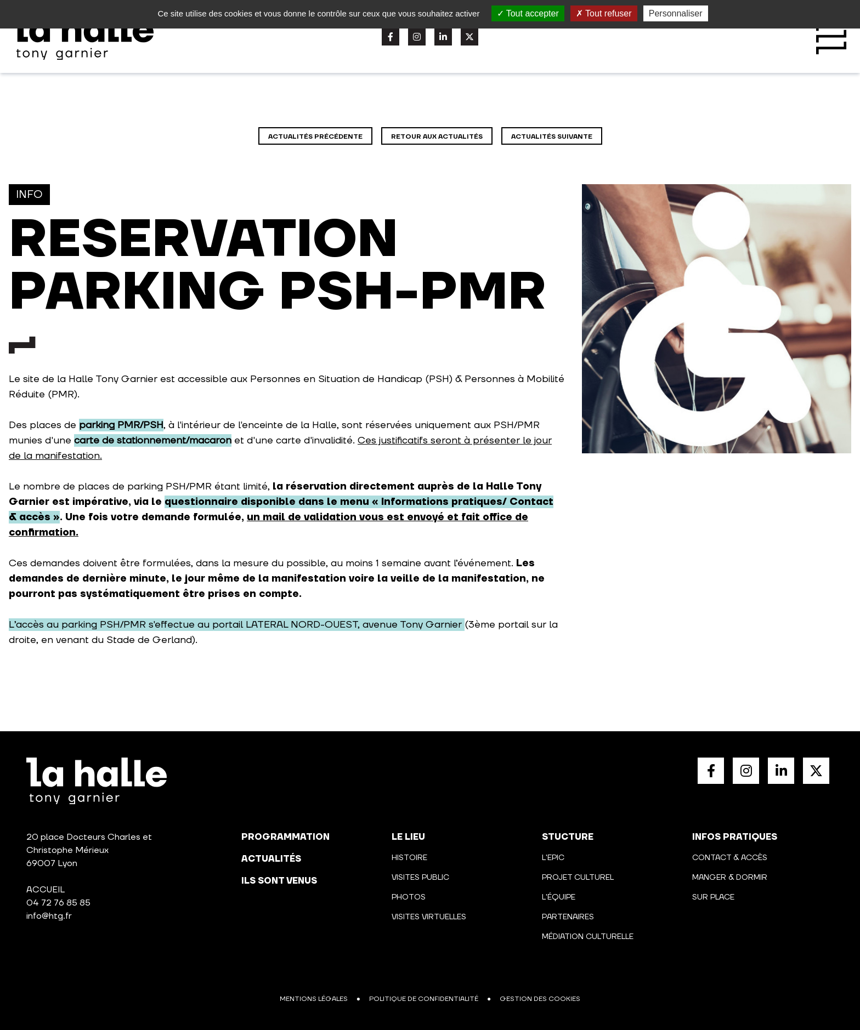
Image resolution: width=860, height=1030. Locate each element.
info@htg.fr (49, 916)
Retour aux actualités (437, 137)
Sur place (713, 897)
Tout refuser (604, 13)
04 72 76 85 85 (58, 902)
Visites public (420, 878)
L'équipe (558, 897)
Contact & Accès (729, 858)
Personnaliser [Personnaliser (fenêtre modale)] (676, 13)
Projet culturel (578, 878)
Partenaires (568, 917)
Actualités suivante (551, 137)
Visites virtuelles (429, 917)
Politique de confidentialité (423, 999)
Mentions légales (314, 999)
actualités (271, 858)
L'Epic (553, 858)
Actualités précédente (315, 137)
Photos (409, 897)
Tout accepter (528, 13)
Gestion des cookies (540, 999)
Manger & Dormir (729, 878)
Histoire (409, 858)
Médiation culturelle (587, 937)
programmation (285, 837)
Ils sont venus (279, 880)
